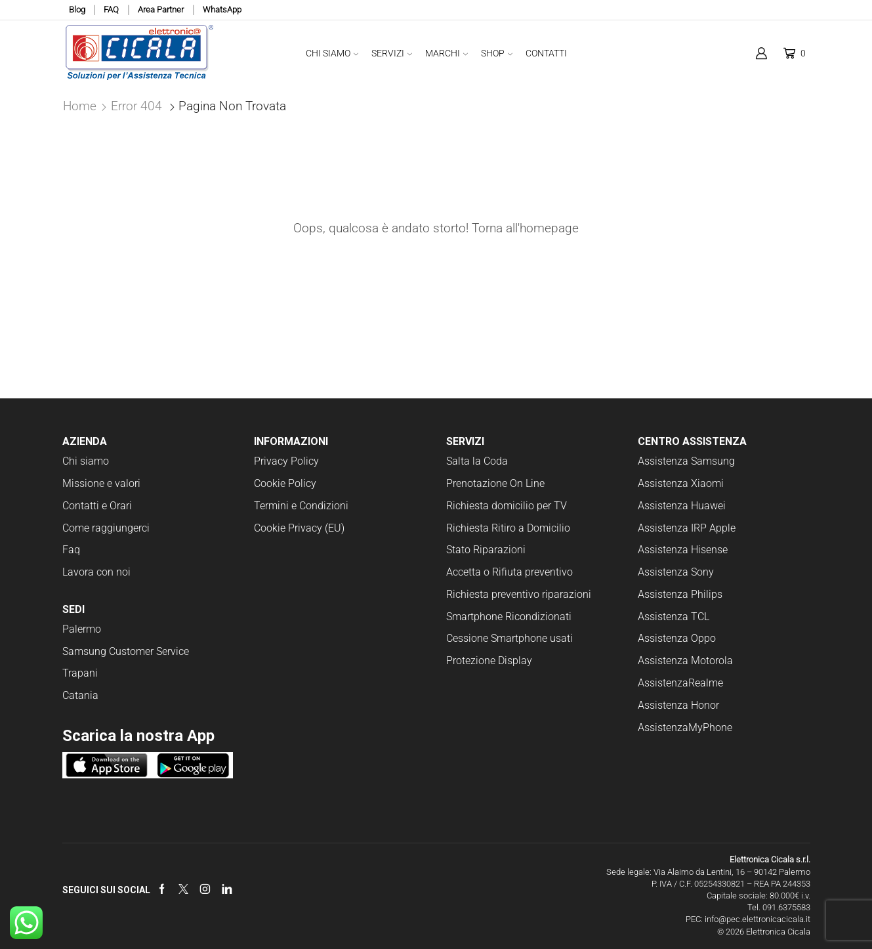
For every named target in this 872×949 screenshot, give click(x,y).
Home (79, 106)
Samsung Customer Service (125, 651)
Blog (77, 9)
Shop (496, 53)
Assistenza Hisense (683, 549)
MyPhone (710, 727)
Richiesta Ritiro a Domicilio (508, 528)
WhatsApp (222, 9)
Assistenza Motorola (685, 660)
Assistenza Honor (678, 705)
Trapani (80, 673)
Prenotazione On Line (496, 483)
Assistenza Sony (676, 572)
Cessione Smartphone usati (509, 638)
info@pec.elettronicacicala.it (757, 919)
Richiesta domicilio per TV (506, 505)
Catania (80, 695)
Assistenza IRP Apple (687, 528)
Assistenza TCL (673, 616)
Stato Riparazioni (486, 549)
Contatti (546, 53)
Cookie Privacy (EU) (299, 528)
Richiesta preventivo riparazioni (518, 594)
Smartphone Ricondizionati (508, 616)
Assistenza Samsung (686, 461)
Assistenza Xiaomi (681, 483)
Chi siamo (85, 461)
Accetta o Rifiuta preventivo (509, 572)
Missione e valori (101, 483)
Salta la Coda (477, 461)
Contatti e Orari (97, 505)
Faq (71, 549)
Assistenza (663, 683)
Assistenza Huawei (682, 505)
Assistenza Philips (680, 594)
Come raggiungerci (106, 528)
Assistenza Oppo (677, 638)
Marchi (446, 53)
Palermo (81, 629)
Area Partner (161, 9)
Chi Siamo (332, 53)
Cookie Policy (285, 483)
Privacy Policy (286, 461)
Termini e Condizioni (301, 505)
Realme (705, 683)
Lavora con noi (96, 572)
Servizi (391, 53)
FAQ (111, 9)
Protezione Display (489, 660)
